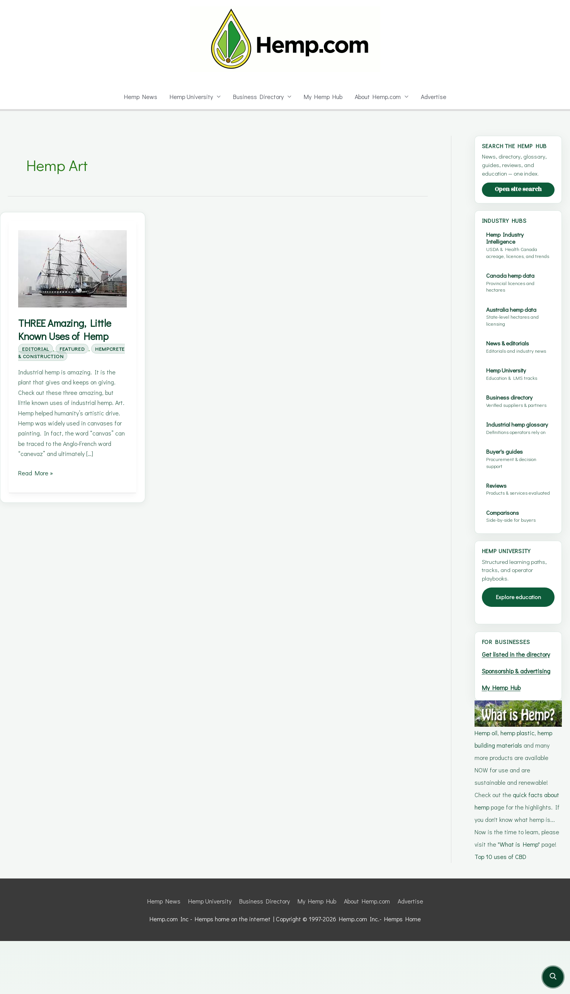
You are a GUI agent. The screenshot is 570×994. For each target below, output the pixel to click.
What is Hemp (518, 897)
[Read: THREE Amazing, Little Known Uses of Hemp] (72, 268)
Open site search (518, 196)
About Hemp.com (379, 96)
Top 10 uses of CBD (502, 909)
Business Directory (258, 96)
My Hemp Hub (323, 96)
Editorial (36, 349)
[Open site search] (553, 977)
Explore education (518, 625)
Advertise (436, 96)
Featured (77, 349)
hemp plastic (519, 785)
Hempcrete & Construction (64, 356)
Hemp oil (487, 785)
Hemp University (189, 96)
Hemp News (137, 96)
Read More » (36, 483)
